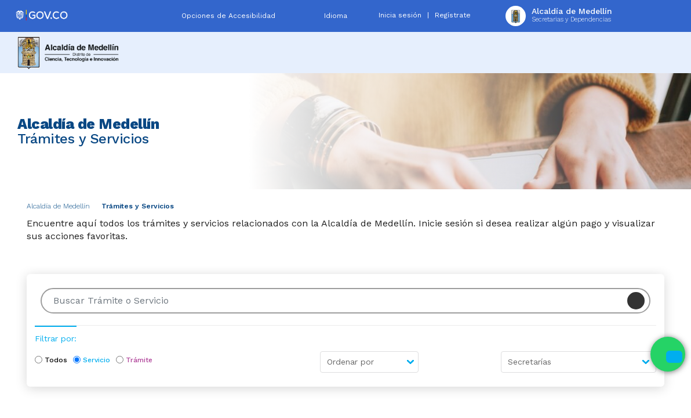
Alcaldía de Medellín (58, 206)
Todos (56, 360)
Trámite (139, 360)
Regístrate (453, 15)
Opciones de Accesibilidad (228, 16)
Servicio (96, 360)
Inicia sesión (400, 15)
